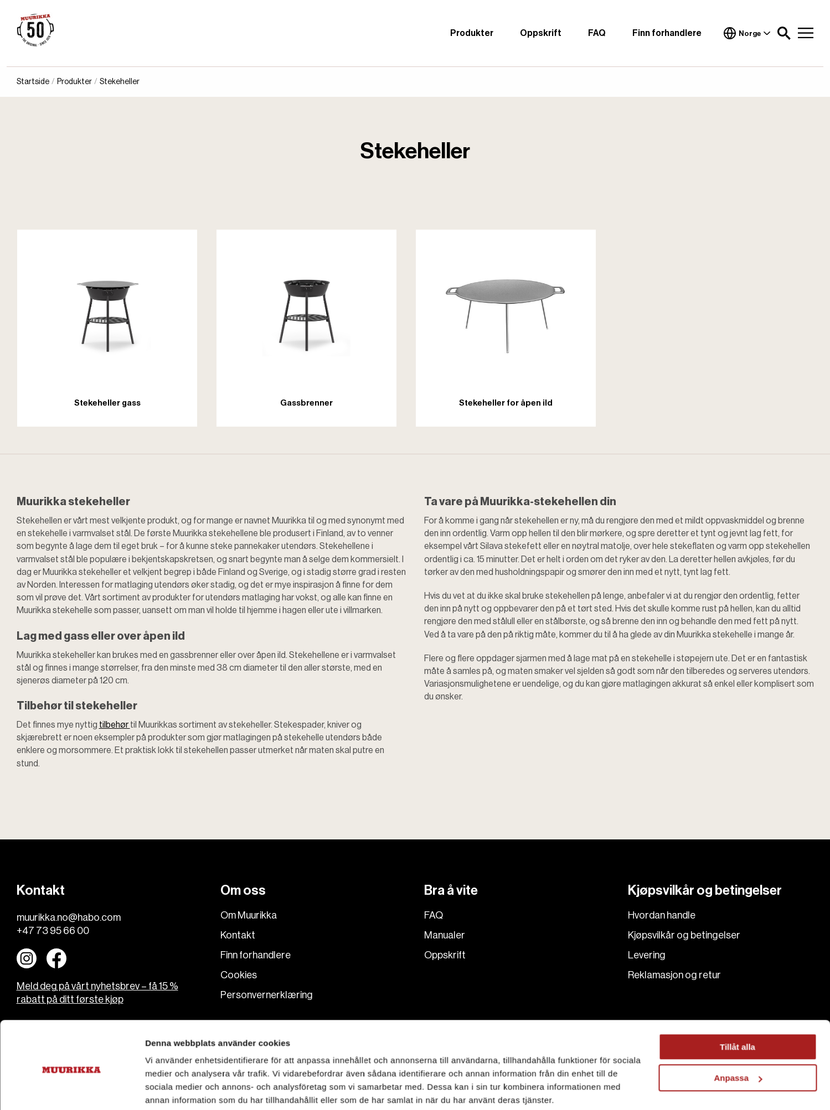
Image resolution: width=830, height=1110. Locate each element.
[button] (784, 33)
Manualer (444, 935)
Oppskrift (540, 33)
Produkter (471, 33)
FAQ (597, 33)
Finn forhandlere (667, 33)
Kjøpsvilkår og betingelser (684, 935)
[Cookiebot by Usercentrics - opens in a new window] (71, 1088)
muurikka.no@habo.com (69, 917)
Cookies (238, 975)
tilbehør (114, 724)
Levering (647, 955)
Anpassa (738, 1035)
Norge (747, 33)
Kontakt (237, 935)
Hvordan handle (661, 915)
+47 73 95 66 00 (53, 931)
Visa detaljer (169, 1088)
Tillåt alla (737, 1004)
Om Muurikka (248, 915)
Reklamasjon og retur (674, 975)
